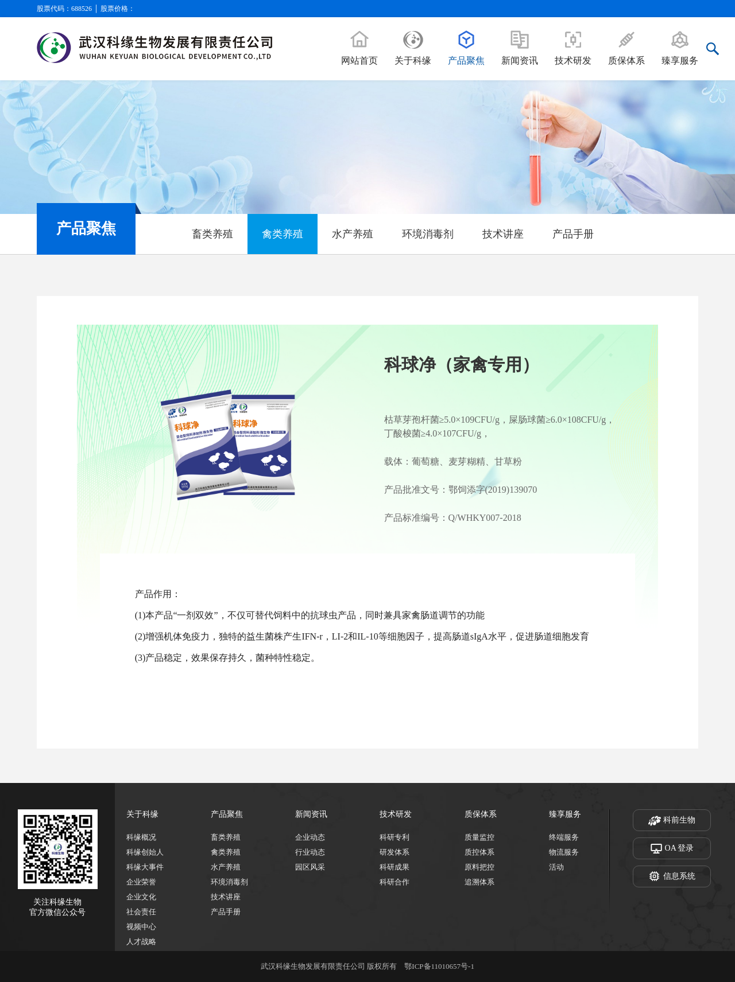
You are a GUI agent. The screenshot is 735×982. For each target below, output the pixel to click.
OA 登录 (672, 849)
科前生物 (671, 821)
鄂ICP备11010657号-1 (439, 966)
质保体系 (481, 814)
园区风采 (310, 867)
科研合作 (394, 882)
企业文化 (141, 897)
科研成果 (394, 867)
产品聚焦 (227, 814)
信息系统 (671, 877)
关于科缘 (142, 814)
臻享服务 (565, 814)
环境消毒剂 (428, 234)
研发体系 (394, 852)
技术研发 (396, 814)
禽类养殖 (282, 234)
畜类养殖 (212, 234)
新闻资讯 (311, 814)
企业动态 (310, 837)
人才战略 (141, 941)
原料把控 (479, 867)
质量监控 (479, 837)
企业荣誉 (141, 882)
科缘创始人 (145, 852)
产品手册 (573, 234)
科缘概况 (141, 837)
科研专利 (394, 837)
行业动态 (310, 852)
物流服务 (564, 852)
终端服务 (564, 837)
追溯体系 (479, 882)
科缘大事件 (145, 867)
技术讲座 (503, 234)
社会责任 (141, 911)
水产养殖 (352, 234)
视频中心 (141, 926)
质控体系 (479, 852)
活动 (556, 867)
